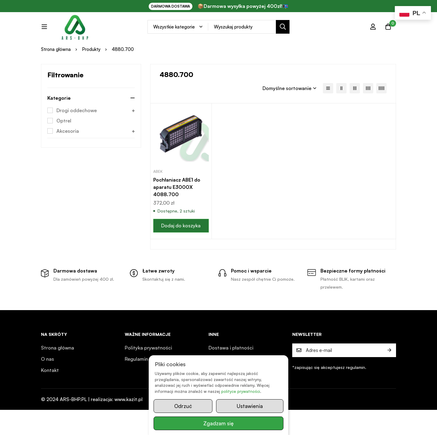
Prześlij (389, 375)
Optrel (63, 146)
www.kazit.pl (128, 424)
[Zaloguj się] (373, 32)
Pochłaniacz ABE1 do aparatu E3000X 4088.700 (176, 212)
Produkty (91, 74)
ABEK (158, 196)
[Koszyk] (388, 32)
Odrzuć (183, 406)
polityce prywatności (240, 391)
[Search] (297, 32)
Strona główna (56, 74)
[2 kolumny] (341, 114)
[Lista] (328, 114)
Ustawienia (250, 406)
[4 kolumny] (368, 114)
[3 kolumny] (355, 114)
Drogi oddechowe (76, 136)
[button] (181, 251)
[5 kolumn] (381, 114)
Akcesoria (67, 156)
